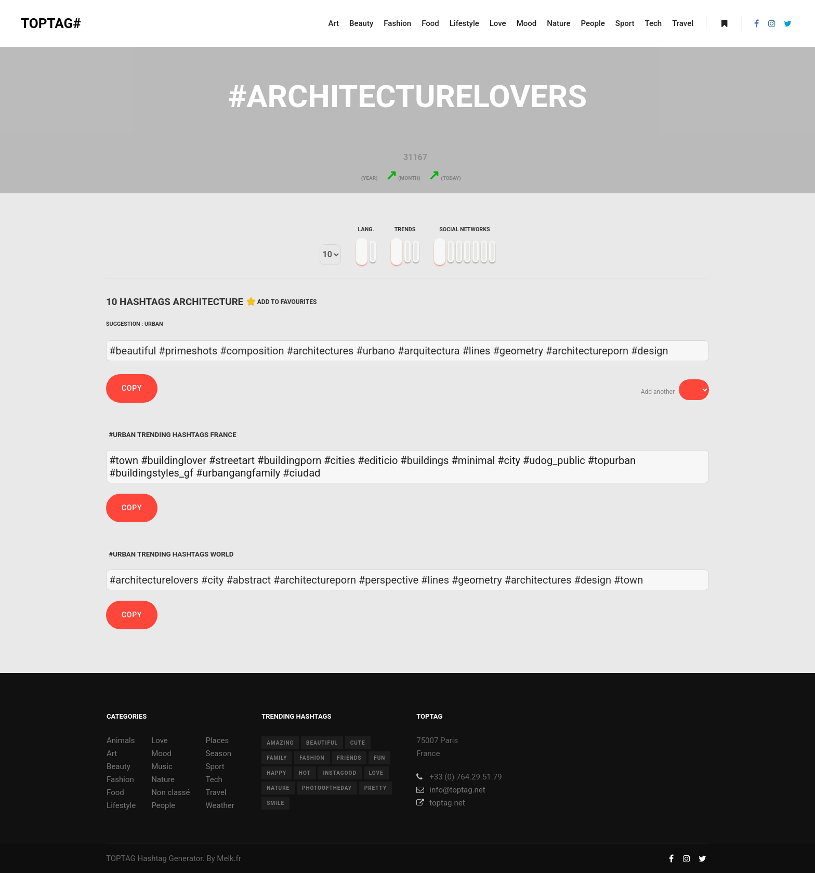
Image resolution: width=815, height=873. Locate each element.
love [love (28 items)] (376, 773)
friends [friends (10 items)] (349, 758)
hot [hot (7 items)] (305, 773)
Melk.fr (229, 858)
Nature (163, 779)
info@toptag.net (450, 790)
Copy (132, 388)
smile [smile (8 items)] (275, 803)
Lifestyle (121, 805)
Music (162, 766)
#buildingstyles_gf (151, 473)
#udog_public (554, 460)
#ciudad (301, 473)
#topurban (612, 460)
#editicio (378, 460)
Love (159, 740)
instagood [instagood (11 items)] (340, 773)
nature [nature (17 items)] (278, 788)
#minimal (473, 460)
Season (218, 753)
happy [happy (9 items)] (276, 773)
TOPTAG (121, 858)
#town (123, 460)
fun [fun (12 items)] (379, 758)
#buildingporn (289, 460)
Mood (161, 753)
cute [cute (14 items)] (357, 743)
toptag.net (440, 803)
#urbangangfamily (238, 473)
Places (217, 740)
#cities (339, 460)
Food (115, 792)
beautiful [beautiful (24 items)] (322, 743)
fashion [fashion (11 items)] (311, 758)
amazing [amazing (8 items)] (280, 743)
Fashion (120, 779)
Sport (214, 766)
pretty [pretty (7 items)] (375, 788)
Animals (121, 740)
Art (112, 753)
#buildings (424, 460)
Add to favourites (287, 302)
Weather (219, 805)
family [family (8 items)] (277, 758)
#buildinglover (173, 460)
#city (508, 460)
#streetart (232, 460)
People (163, 805)
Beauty (118, 766)
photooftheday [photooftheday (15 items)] (327, 788)
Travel (215, 792)
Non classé (170, 792)
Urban (153, 324)
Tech (213, 779)
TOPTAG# (51, 23)
